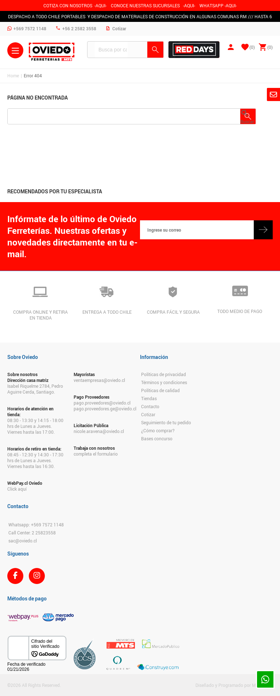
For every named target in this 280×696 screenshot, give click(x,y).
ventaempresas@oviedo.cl (99, 380)
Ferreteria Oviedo (51, 52)
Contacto (150, 406)
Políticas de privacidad (163, 374)
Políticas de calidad (160, 390)
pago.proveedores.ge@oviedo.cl (103, 408)
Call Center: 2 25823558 (32, 532)
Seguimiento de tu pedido (166, 422)
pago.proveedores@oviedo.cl (102, 403)
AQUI (189, 5)
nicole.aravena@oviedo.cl (99, 431)
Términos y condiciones (164, 382)
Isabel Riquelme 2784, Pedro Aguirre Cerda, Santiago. (35, 389)
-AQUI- (100, 5)
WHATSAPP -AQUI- (218, 5)
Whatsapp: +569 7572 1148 (36, 524)
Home (13, 75)
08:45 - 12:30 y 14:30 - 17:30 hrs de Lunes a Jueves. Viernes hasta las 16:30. (35, 460)
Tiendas (149, 398)
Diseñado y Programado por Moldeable (234, 685)
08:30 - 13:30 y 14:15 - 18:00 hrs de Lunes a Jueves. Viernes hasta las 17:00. (35, 426)
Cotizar (148, 414)
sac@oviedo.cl (22, 541)
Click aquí (17, 489)
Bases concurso (156, 438)
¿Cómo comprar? (158, 430)
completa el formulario (96, 454)
